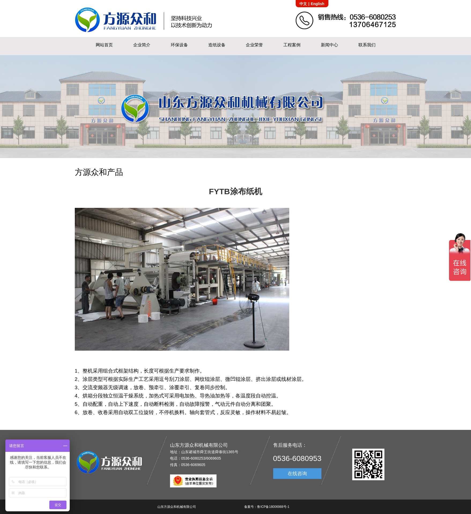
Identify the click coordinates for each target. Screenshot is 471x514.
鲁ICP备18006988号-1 (273, 507)
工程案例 (292, 45)
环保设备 (179, 45)
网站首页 (104, 45)
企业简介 (141, 45)
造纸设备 (216, 45)
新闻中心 (329, 45)
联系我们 (367, 45)
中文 (303, 4)
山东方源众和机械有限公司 (176, 507)
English (317, 4)
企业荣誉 (254, 45)
